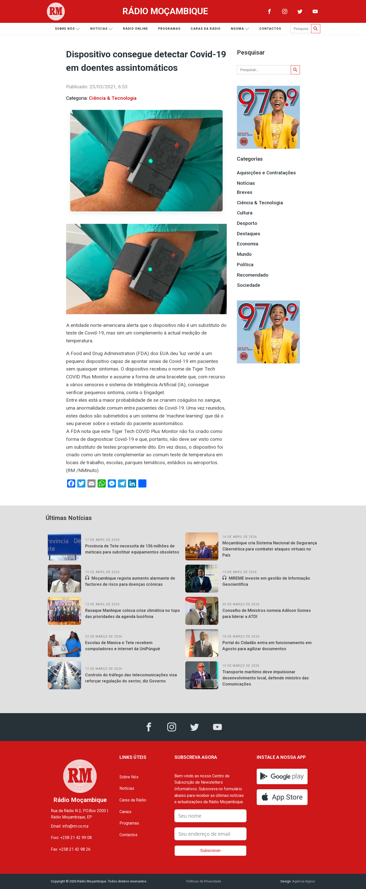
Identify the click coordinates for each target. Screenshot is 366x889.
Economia (247, 244)
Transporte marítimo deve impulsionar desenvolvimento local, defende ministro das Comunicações (265, 677)
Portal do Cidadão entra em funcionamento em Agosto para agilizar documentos (267, 645)
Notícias (101, 29)
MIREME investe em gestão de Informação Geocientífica (266, 581)
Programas (169, 28)
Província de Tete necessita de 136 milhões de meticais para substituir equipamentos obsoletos (132, 549)
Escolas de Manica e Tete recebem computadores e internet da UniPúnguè (122, 645)
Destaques (248, 234)
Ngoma (240, 29)
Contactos (270, 28)
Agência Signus (303, 881)
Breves (244, 192)
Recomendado (252, 275)
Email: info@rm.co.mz (70, 826)
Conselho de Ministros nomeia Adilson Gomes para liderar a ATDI (266, 613)
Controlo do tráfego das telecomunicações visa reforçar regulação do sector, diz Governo (131, 678)
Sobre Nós (129, 777)
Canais (125, 811)
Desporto (247, 223)
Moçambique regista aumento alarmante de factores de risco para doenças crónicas (130, 581)
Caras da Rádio (206, 28)
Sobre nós (67, 29)
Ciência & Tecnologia (112, 98)
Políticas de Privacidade (203, 881)
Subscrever (210, 850)
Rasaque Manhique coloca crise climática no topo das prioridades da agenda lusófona (132, 613)
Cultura (244, 213)
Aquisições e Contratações (266, 173)
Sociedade (248, 285)
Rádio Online (135, 28)
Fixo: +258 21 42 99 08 (71, 837)
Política (245, 264)
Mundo (244, 254)
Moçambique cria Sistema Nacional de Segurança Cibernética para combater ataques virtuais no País (269, 549)
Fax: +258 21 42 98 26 (70, 849)
